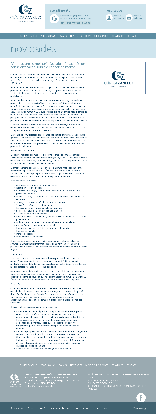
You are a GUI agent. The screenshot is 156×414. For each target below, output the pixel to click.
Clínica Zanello (28, 36)
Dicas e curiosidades (96, 36)
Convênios (117, 36)
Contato (132, 36)
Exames (63, 36)
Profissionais (48, 36)
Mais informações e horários (75, 23)
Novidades (76, 36)
